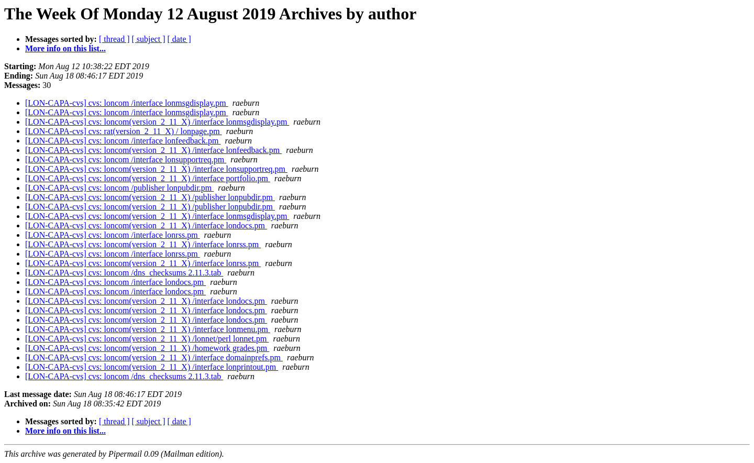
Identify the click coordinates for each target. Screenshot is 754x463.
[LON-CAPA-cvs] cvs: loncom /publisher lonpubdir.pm (119, 187)
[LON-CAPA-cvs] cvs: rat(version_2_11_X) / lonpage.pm (123, 131)
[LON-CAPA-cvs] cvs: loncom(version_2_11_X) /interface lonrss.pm (143, 244)
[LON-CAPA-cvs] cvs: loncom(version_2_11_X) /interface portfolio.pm (147, 178)
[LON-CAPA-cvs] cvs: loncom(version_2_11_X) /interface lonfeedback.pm (153, 150)
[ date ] (179, 39)
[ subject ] (148, 39)
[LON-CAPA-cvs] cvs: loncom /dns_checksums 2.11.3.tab (124, 272)
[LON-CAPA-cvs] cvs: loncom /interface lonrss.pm (112, 234)
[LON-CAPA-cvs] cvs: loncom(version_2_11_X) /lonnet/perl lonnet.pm (147, 338)
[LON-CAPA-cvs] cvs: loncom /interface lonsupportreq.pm (125, 159)
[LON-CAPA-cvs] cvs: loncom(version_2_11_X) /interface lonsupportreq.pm (156, 168)
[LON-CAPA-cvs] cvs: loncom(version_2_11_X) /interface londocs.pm (146, 225)
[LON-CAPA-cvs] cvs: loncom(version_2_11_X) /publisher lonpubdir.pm (150, 197)
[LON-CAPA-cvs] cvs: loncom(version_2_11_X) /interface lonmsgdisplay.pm (157, 121)
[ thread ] (114, 39)
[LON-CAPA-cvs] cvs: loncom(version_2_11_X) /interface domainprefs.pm (154, 357)
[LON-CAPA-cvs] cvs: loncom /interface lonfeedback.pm (123, 140)
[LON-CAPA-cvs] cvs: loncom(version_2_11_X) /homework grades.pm (147, 348)
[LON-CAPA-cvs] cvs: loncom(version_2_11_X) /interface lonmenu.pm (147, 329)
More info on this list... (65, 48)
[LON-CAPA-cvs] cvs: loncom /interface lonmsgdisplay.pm (126, 102)
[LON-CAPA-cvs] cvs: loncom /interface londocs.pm (115, 282)
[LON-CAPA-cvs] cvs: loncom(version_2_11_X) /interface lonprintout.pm (151, 366)
